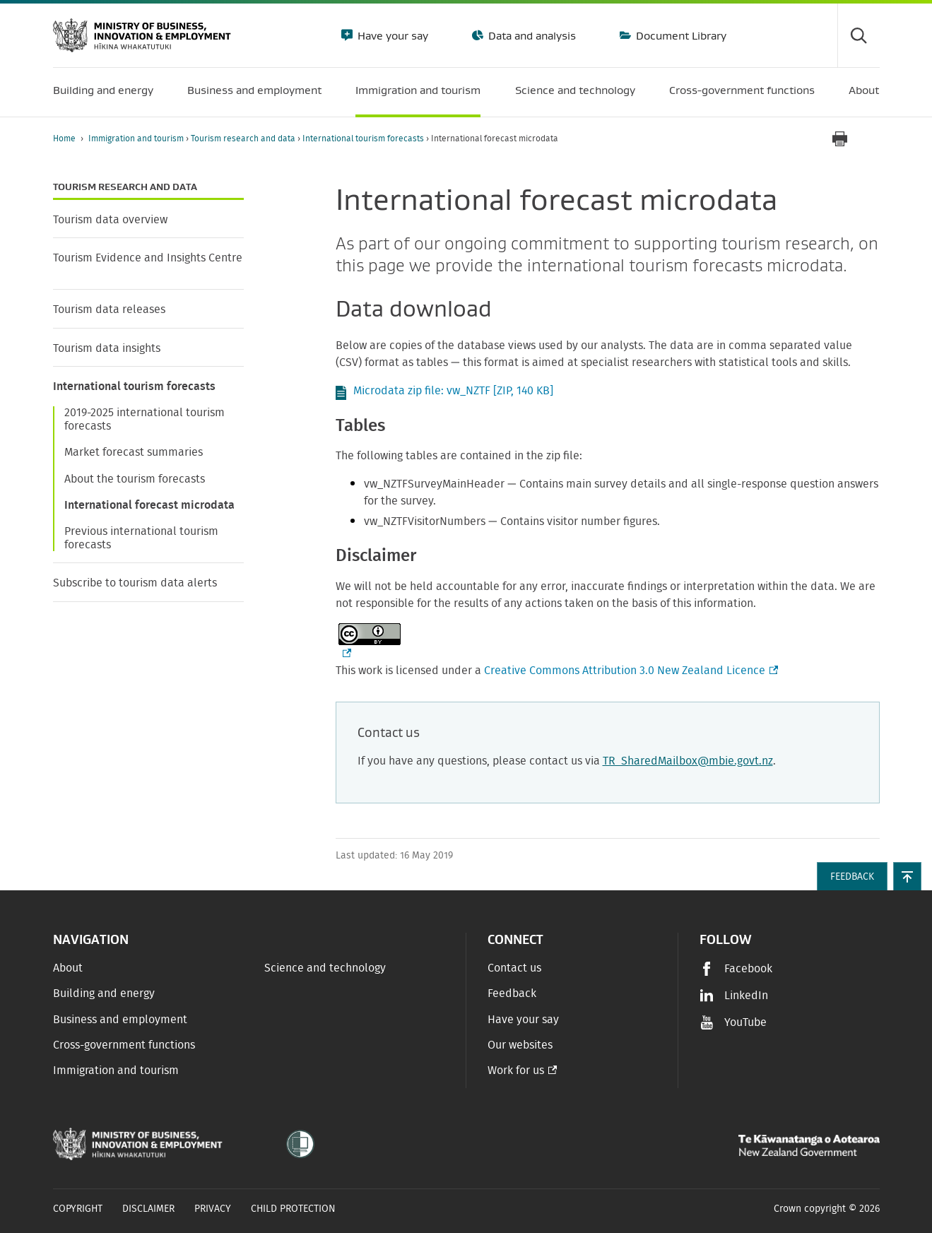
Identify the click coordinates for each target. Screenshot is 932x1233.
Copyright (77, 1209)
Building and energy (104, 993)
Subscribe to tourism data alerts (135, 583)
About (68, 968)
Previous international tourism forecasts (141, 538)
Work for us (516, 1070)
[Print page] (840, 138)
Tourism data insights (106, 348)
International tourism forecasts (364, 138)
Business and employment (120, 1019)
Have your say (391, 35)
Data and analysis (530, 35)
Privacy (212, 1209)
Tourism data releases (109, 309)
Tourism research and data (244, 138)
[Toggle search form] (858, 35)
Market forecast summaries (133, 452)
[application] (873, 138)
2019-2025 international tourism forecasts (144, 419)
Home (64, 138)
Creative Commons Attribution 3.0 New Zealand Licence (629, 670)
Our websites (520, 1045)
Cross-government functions (124, 1045)
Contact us (514, 968)
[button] (907, 876)
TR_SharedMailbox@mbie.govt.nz (688, 761)
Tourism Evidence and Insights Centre (147, 258)
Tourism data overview (110, 219)
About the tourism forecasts (134, 479)
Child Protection (293, 1209)
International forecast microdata (149, 505)
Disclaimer (148, 1209)
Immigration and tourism (137, 138)
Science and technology (325, 968)
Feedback (512, 993)
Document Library (679, 35)
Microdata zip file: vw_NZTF (453, 390)
